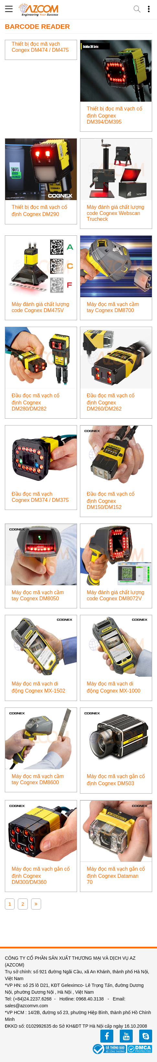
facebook (106, 1036)
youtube (126, 1036)
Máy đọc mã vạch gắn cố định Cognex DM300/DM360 (41, 875)
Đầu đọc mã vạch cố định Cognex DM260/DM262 (111, 402)
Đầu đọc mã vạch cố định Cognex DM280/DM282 (36, 402)
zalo (145, 1036)
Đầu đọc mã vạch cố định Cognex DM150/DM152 (111, 500)
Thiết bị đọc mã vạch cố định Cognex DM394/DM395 (114, 115)
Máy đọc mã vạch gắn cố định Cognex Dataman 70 (116, 875)
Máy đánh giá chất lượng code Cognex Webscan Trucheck (115, 213)
